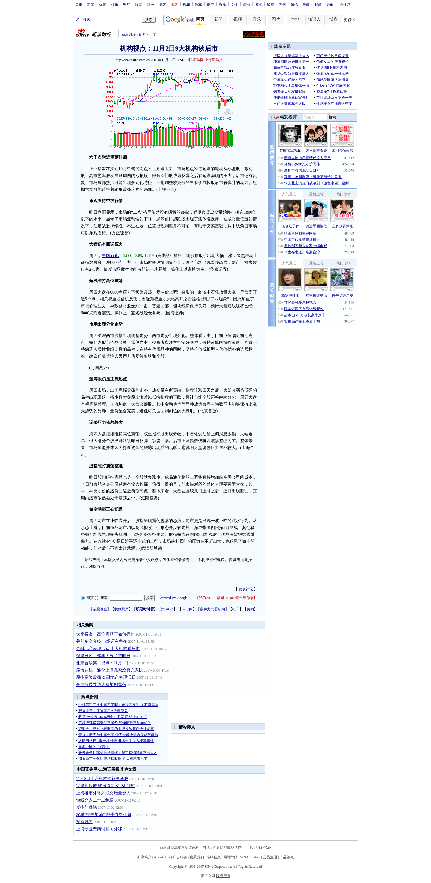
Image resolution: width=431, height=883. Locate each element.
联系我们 (196, 857)
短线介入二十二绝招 (95, 800)
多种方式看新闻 (212, 609)
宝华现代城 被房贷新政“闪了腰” (105, 786)
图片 (276, 19)
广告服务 (180, 857)
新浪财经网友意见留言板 (179, 848)
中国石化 (110, 255)
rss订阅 (187, 609)
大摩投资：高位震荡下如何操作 (105, 634)
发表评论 (246, 589)
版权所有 (223, 876)
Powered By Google (172, 598)
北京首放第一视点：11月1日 (102, 663)
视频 (186, 4)
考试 (258, 4)
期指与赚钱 (86, 807)
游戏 (222, 4)
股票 (138, 4)
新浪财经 (129, 34)
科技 (150, 4)
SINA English (250, 857)
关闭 (250, 609)
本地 (295, 19)
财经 (126, 4)
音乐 (257, 19)
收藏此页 (121, 609)
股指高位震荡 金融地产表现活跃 (106, 677)
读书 (246, 4)
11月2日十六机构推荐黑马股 (102, 778)
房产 (210, 4)
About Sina (162, 857)
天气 (282, 4)
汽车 (198, 4)
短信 (294, 4)
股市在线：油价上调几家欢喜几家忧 (109, 670)
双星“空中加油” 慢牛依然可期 (103, 814)
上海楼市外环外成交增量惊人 (103, 793)
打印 (235, 609)
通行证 (344, 4)
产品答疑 (287, 857)
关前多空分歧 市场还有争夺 (102, 641)
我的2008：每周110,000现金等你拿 (226, 598)
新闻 (90, 4)
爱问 (306, 4)
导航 (330, 4)
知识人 (314, 19)
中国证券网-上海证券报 (204, 60)
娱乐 (114, 4)
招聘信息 (214, 857)
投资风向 (84, 822)
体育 (102, 4)
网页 (90, 598)
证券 (142, 34)
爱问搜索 (83, 19)
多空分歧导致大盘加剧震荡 (101, 684)
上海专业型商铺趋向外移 (99, 829)
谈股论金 (100, 609)
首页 (78, 4)
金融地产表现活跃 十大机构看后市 (108, 648)
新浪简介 (144, 857)
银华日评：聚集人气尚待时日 (103, 656)
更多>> (350, 19)
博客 (162, 4)
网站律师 (230, 857)
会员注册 (270, 857)
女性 (234, 4)
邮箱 (318, 4)
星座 (270, 4)
